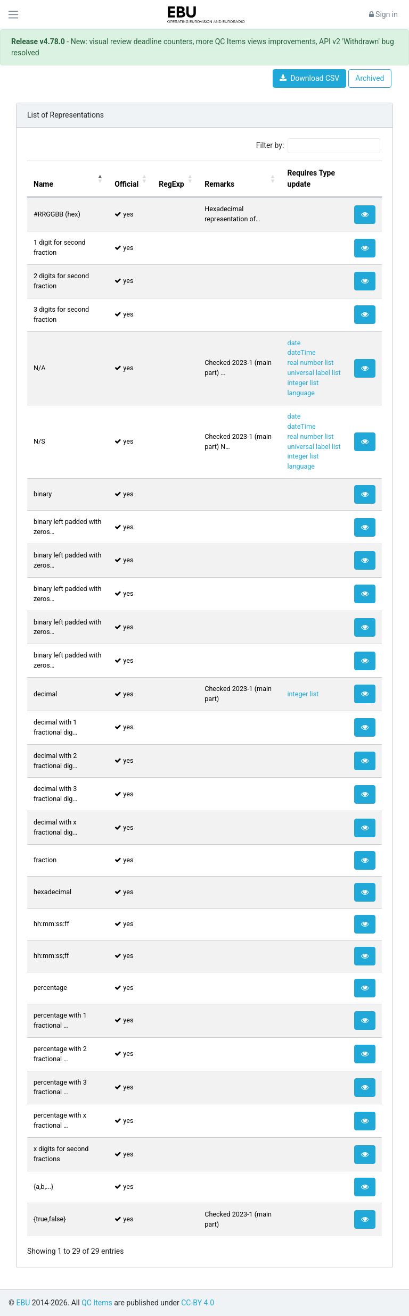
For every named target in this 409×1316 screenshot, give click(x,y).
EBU (23, 1302)
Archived (369, 78)
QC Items (96, 1302)
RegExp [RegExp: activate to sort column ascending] (171, 184)
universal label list (314, 373)
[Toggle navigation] (13, 14)
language (301, 393)
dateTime (302, 352)
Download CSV (309, 78)
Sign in (383, 14)
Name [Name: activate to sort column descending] (43, 184)
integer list (303, 383)
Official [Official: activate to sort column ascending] (126, 184)
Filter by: (318, 145)
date (294, 343)
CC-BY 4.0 (197, 1302)
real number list (311, 363)
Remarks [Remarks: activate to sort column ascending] (219, 184)
